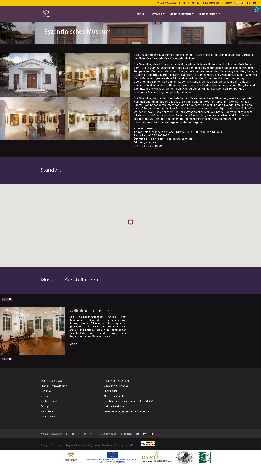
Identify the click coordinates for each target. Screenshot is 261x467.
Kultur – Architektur (114, 406)
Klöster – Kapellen (50, 401)
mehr (73, 343)
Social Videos (211, 3)
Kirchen (45, 396)
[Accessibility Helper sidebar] (257, 9)
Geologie (45, 406)
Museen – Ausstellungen (54, 385)
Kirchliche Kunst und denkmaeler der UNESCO (128, 401)
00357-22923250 (166, 3)
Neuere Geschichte (114, 396)
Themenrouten (207, 13)
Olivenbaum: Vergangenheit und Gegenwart (127, 411)
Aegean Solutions (76, 445)
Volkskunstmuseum (90, 311)
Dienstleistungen (180, 13)
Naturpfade (47, 411)
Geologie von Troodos (116, 385)
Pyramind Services (101, 445)
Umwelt (157, 13)
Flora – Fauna (48, 416)
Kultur (140, 13)
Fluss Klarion (111, 390)
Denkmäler (46, 390)
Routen (227, 3)
